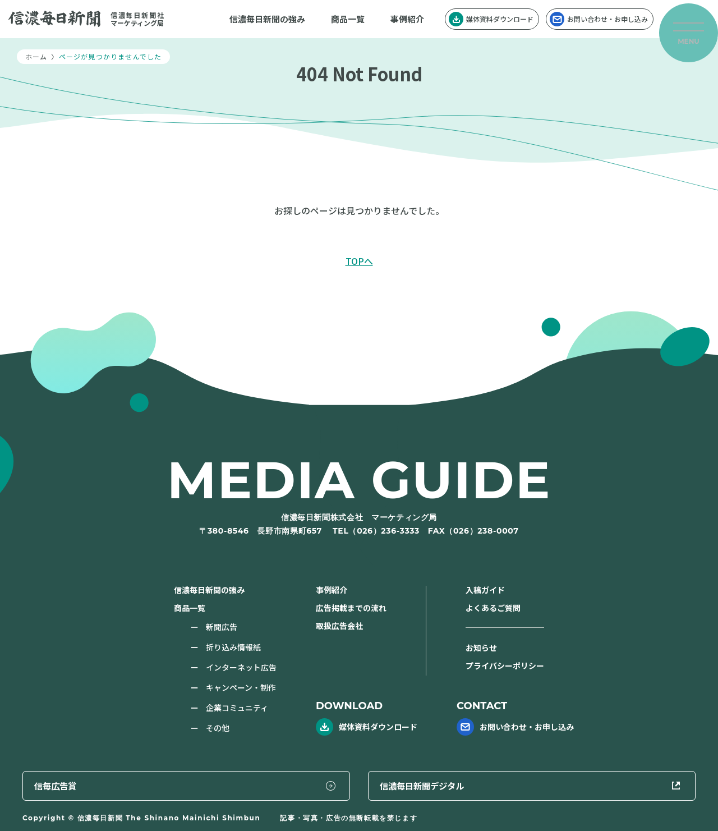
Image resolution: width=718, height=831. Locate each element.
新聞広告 (221, 626)
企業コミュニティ (237, 707)
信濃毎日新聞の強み (267, 19)
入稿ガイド (485, 590)
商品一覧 (348, 19)
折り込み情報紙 (233, 647)
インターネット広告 (241, 667)
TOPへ (359, 261)
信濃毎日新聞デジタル (610, 784)
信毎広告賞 (428, 784)
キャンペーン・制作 (241, 687)
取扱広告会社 (339, 626)
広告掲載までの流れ (351, 608)
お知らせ (481, 647)
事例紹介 (407, 19)
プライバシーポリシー (505, 665)
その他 (217, 727)
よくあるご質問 (493, 608)
